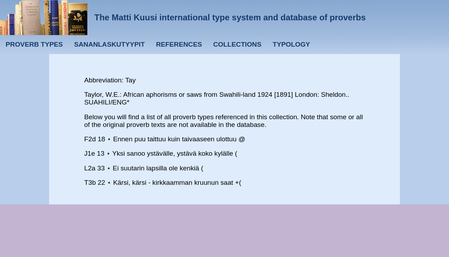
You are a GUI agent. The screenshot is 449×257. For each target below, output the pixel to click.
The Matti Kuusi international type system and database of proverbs (230, 17)
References (179, 44)
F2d (90, 139)
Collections (237, 44)
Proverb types (34, 44)
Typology (291, 44)
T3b (90, 182)
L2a (89, 168)
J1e (89, 153)
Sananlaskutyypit (109, 44)
